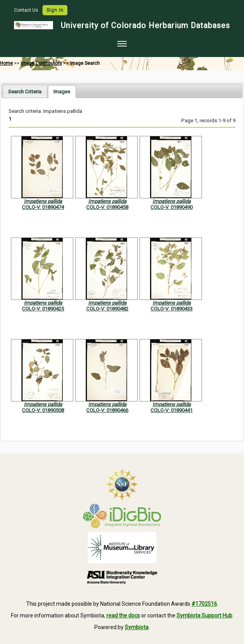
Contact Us (26, 10)
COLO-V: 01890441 (171, 410)
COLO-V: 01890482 (107, 309)
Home (6, 63)
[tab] (25, 91)
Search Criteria (24, 92)
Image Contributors (41, 63)
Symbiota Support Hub (204, 615)
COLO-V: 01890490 (171, 207)
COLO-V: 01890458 (107, 207)
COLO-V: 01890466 (107, 410)
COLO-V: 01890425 (43, 309)
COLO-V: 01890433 (171, 309)
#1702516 (204, 604)
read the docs (123, 615)
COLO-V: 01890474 (43, 207)
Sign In (55, 10)
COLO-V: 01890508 (43, 410)
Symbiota (137, 627)
